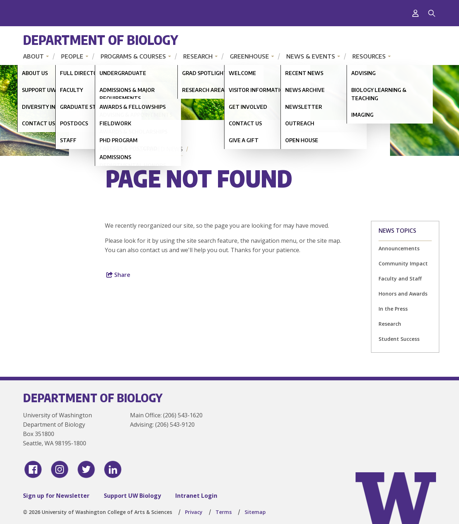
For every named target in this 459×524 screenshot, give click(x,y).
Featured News (159, 149)
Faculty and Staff (400, 278)
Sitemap (255, 512)
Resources (369, 56)
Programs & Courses (133, 56)
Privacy (194, 512)
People (72, 56)
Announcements (399, 248)
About (33, 56)
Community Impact (403, 263)
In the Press (393, 308)
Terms (223, 512)
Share (118, 275)
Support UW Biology (132, 496)
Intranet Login (196, 496)
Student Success (399, 338)
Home (115, 149)
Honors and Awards (403, 293)
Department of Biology (100, 40)
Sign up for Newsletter (56, 496)
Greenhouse (249, 56)
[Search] (431, 13)
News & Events (310, 56)
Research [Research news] (390, 323)
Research (198, 56)
